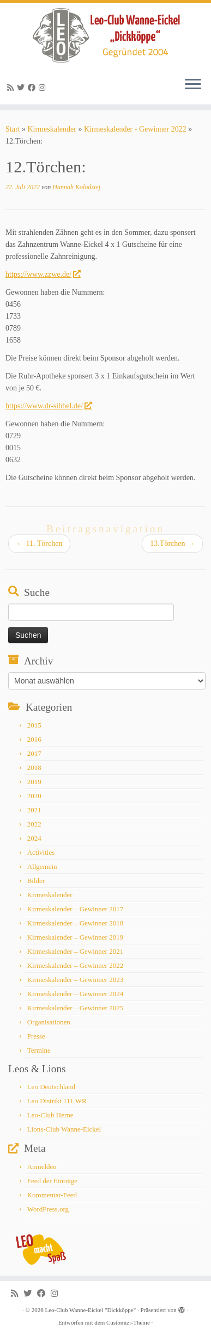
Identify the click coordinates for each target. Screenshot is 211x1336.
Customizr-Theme (128, 1322)
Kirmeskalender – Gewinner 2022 (75, 965)
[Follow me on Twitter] (22, 88)
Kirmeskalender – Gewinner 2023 (75, 979)
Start (12, 129)
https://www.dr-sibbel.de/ (48, 406)
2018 (34, 767)
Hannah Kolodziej (76, 187)
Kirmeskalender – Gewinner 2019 (75, 937)
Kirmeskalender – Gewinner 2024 (75, 994)
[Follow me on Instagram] (44, 88)
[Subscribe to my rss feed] (12, 88)
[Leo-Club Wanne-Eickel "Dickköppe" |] (105, 35)
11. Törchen (39, 543)
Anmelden (42, 1167)
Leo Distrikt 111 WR (57, 1101)
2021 (34, 810)
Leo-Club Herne (50, 1115)
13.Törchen (172, 543)
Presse (36, 1036)
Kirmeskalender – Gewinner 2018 (75, 923)
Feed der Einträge (52, 1181)
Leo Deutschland (51, 1087)
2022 (34, 824)
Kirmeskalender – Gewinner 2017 (75, 909)
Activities (41, 852)
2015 (34, 725)
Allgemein (42, 866)
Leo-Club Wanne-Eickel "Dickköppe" (90, 1310)
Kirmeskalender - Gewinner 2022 (135, 129)
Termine (39, 1050)
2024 (34, 838)
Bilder (36, 881)
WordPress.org (48, 1209)
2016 (34, 739)
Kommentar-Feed (52, 1195)
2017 (34, 753)
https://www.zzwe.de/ (42, 274)
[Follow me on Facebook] (33, 88)
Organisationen (48, 1022)
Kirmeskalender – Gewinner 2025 (75, 1008)
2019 (34, 782)
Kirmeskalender (51, 129)
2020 (34, 796)
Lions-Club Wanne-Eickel (64, 1129)
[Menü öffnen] (193, 85)
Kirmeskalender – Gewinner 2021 (75, 951)
